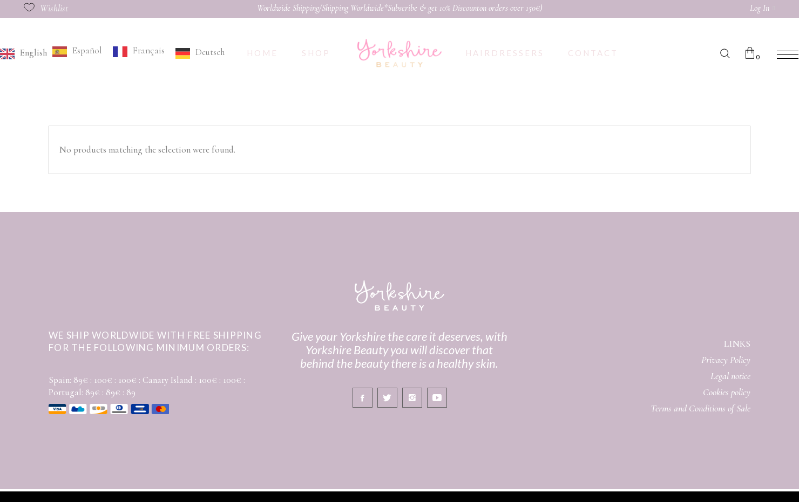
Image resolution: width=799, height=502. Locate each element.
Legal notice (730, 376)
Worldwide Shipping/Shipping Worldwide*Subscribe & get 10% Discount (368, 8)
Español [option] (87, 50)
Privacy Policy (725, 360)
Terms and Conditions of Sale (700, 408)
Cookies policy (726, 392)
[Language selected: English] (115, 52)
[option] (77, 51)
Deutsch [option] (210, 52)
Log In (759, 8)
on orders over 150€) (511, 8)
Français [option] (149, 50)
